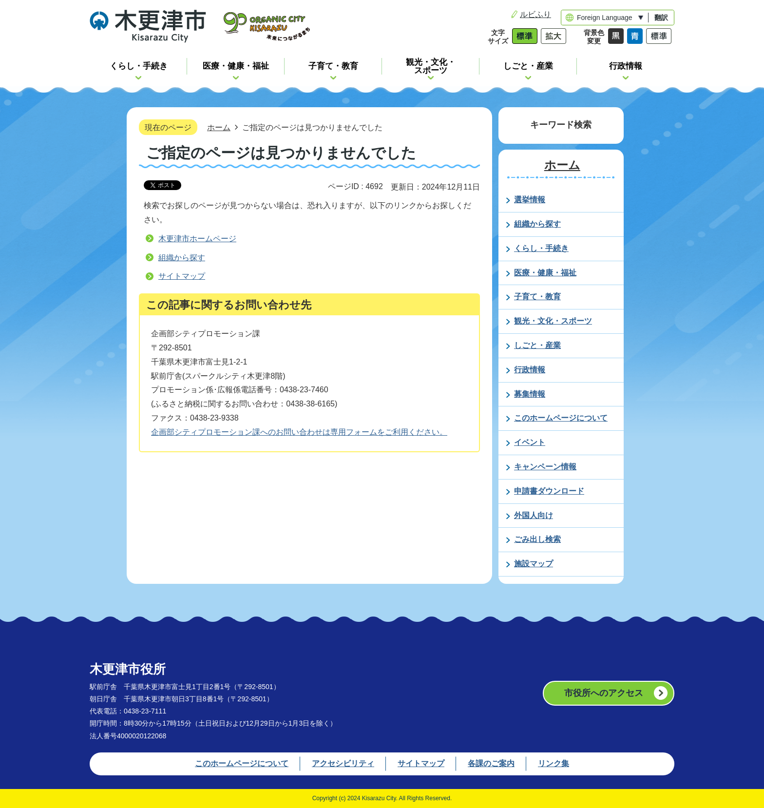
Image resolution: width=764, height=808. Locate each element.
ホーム (218, 127)
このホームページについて (241, 763)
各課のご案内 (491, 763)
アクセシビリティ (343, 763)
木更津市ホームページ (197, 238)
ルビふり (535, 14)
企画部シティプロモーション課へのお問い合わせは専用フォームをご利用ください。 (299, 432)
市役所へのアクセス (603, 693)
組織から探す (181, 257)
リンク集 (553, 763)
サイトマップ (181, 276)
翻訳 (661, 17)
